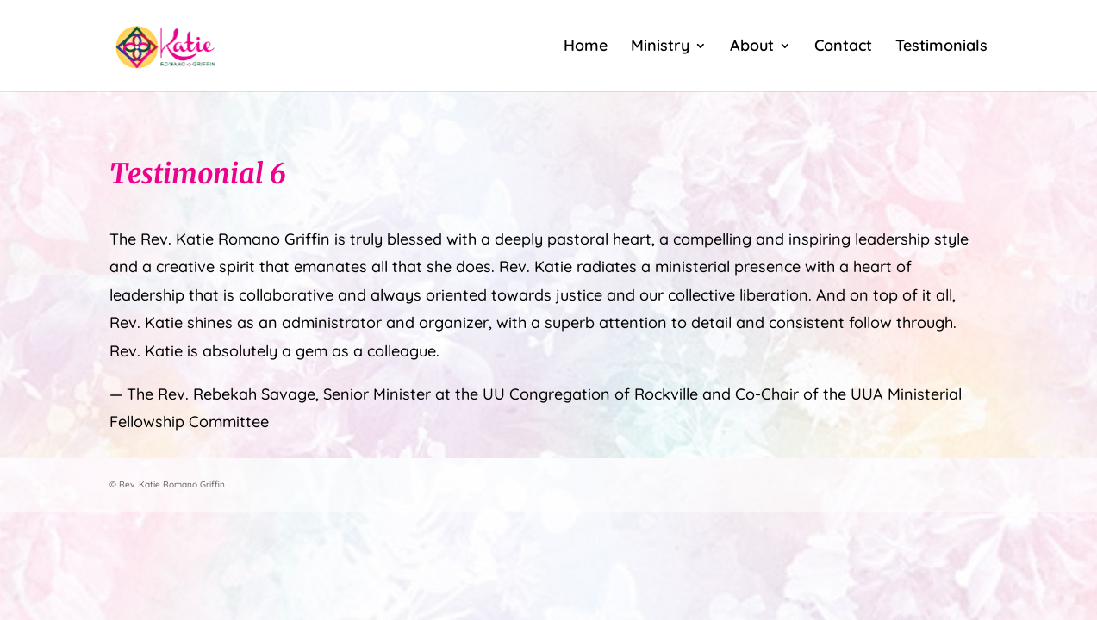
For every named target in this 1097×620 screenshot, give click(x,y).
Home (586, 47)
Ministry (660, 47)
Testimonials (941, 47)
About (752, 47)
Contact (843, 47)
